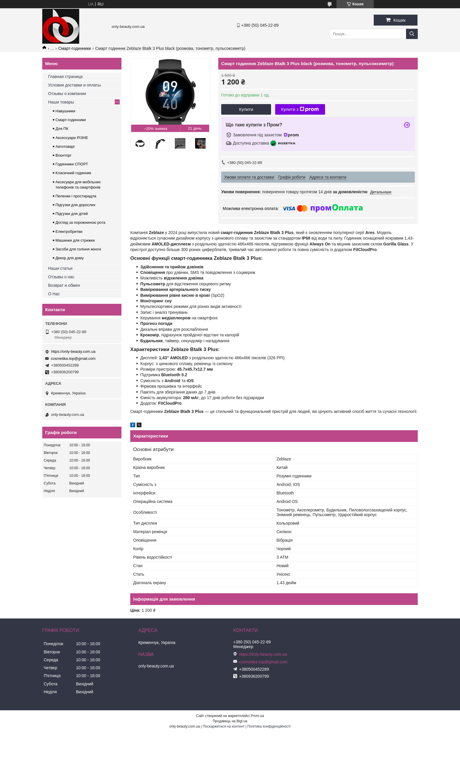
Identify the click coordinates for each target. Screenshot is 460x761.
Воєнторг (63, 155)
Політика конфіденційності (269, 726)
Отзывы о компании (67, 93)
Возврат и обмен (64, 285)
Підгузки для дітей (71, 213)
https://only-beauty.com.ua (73, 351)
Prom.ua (257, 716)
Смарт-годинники (74, 48)
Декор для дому (69, 258)
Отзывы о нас (61, 276)
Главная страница (65, 76)
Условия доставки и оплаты (74, 85)
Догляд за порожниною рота (80, 222)
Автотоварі (65, 146)
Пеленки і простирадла (75, 196)
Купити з (300, 109)
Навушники (65, 111)
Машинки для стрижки (75, 240)
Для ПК (61, 128)
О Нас (54, 293)
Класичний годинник (73, 173)
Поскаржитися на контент (223, 726)
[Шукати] (412, 34)
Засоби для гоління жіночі (78, 249)
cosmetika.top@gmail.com (73, 358)
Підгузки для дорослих (75, 205)
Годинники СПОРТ (71, 164)
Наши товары (61, 102)
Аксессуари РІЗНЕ (71, 137)
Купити (246, 109)
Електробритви (68, 231)
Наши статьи (60, 268)
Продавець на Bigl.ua (230, 721)
